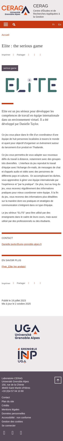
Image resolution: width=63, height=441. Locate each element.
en (59, 24)
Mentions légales (10, 409)
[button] (14, 24)
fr (53, 24)
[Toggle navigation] (6, 24)
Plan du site (8, 401)
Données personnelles (13, 413)
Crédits (5, 405)
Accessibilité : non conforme (16, 417)
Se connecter (9, 425)
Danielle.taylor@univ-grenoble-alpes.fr (22, 244)
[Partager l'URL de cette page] (40, 54)
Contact (6, 397)
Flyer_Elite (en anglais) (14, 266)
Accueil (5, 35)
